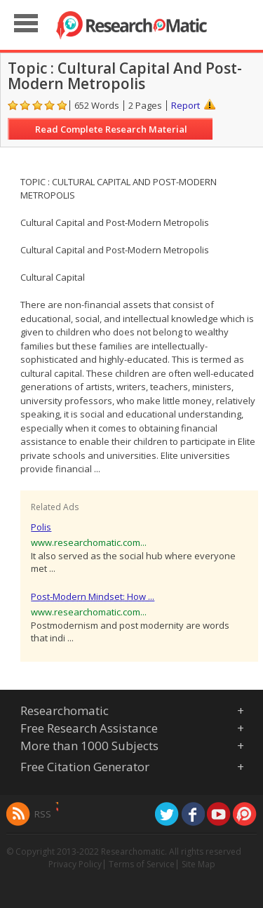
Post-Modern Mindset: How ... (92, 596)
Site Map (198, 864)
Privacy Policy (75, 864)
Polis (41, 527)
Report (185, 105)
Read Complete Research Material (111, 129)
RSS (42, 814)
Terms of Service (142, 864)
